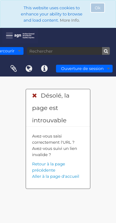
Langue (29, 69)
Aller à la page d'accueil (55, 176)
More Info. (70, 20)
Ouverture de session (82, 68)
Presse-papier (13, 69)
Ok (98, 7)
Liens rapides (44, 69)
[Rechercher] (68, 51)
